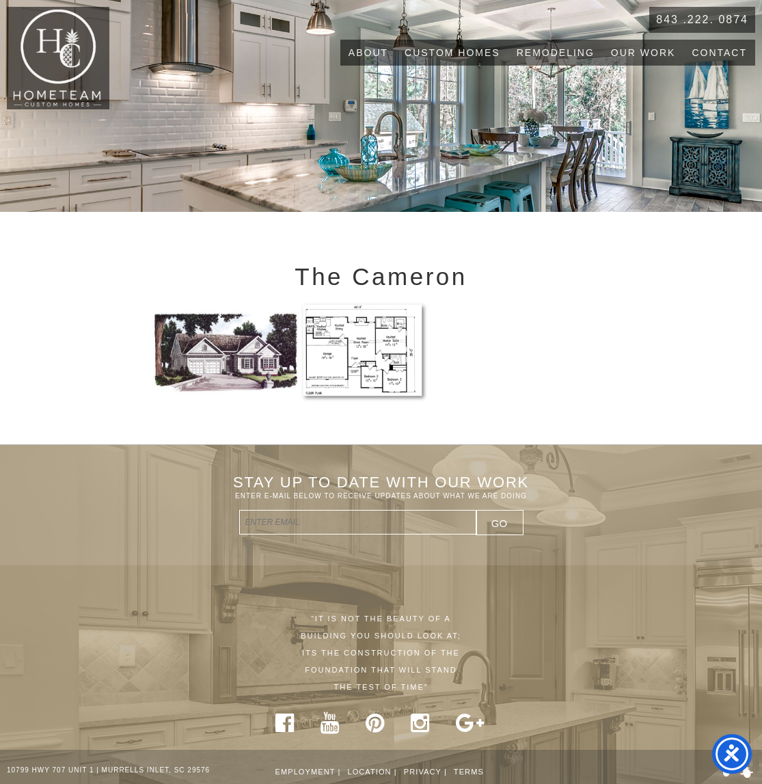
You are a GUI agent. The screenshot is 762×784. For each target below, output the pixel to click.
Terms (469, 772)
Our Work (643, 52)
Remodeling (556, 52)
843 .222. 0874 (702, 19)
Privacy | (425, 772)
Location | (371, 772)
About (368, 52)
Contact (719, 52)
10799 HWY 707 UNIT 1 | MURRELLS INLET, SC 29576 (108, 770)
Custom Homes (452, 52)
